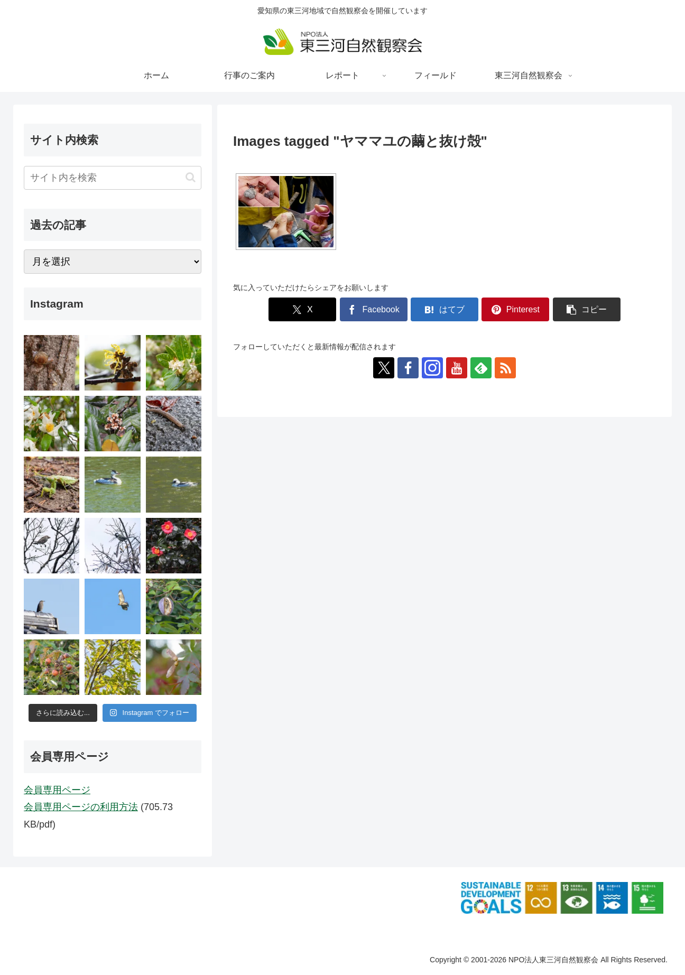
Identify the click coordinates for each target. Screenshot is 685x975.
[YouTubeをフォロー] (456, 367)
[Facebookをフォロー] (408, 367)
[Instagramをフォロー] (432, 367)
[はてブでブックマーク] (444, 309)
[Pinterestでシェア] (515, 309)
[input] (112, 178)
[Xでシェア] (302, 309)
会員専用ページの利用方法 (81, 807)
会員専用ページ (57, 790)
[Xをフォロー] (383, 367)
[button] (587, 309)
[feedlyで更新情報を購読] (481, 367)
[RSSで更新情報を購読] (505, 367)
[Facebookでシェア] (374, 309)
